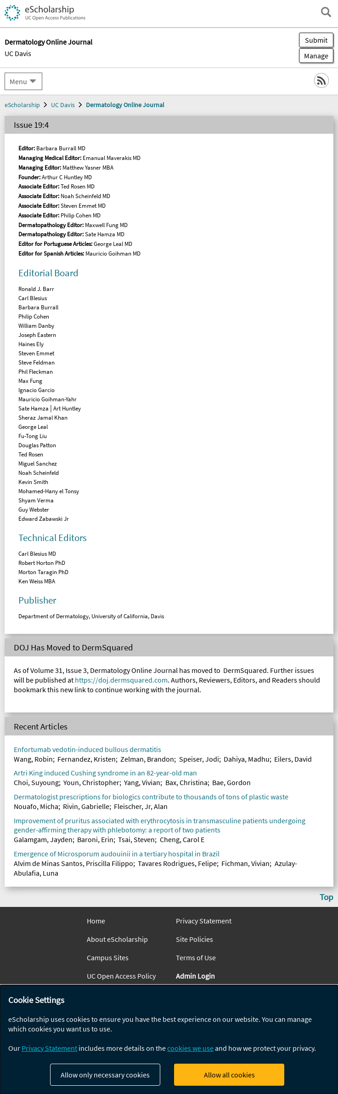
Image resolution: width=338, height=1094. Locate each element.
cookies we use (190, 1048)
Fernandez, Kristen (86, 759)
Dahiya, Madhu (247, 759)
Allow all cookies (229, 1074)
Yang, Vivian (142, 782)
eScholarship (22, 105)
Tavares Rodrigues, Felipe (177, 863)
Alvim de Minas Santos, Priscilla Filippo (73, 863)
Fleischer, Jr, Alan (141, 806)
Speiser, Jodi (199, 759)
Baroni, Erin (95, 839)
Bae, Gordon (231, 782)
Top (326, 896)
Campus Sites (108, 957)
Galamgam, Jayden (43, 839)
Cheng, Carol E (182, 839)
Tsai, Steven (136, 839)
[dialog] (169, 1039)
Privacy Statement (203, 920)
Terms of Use (196, 957)
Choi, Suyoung (36, 782)
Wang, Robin (33, 759)
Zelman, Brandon (147, 759)
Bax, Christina (186, 782)
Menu (18, 81)
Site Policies (194, 939)
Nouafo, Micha (36, 806)
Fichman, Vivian (245, 863)
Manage (313, 55)
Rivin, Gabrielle (86, 806)
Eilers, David (293, 759)
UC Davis (18, 53)
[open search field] (326, 12)
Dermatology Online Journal (125, 105)
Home (96, 920)
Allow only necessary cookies (105, 1074)
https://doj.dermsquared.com (121, 679)
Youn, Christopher (91, 782)
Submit (316, 40)
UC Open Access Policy (121, 975)
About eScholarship (117, 939)
